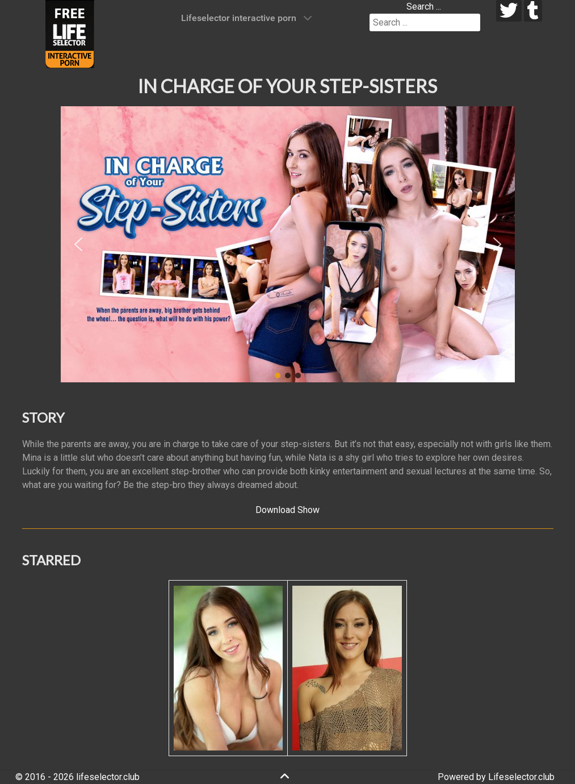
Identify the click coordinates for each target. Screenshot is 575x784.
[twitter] (509, 11)
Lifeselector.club (521, 777)
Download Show (287, 509)
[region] (287, 244)
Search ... (423, 6)
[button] (78, 244)
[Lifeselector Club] (69, 33)
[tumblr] (533, 11)
